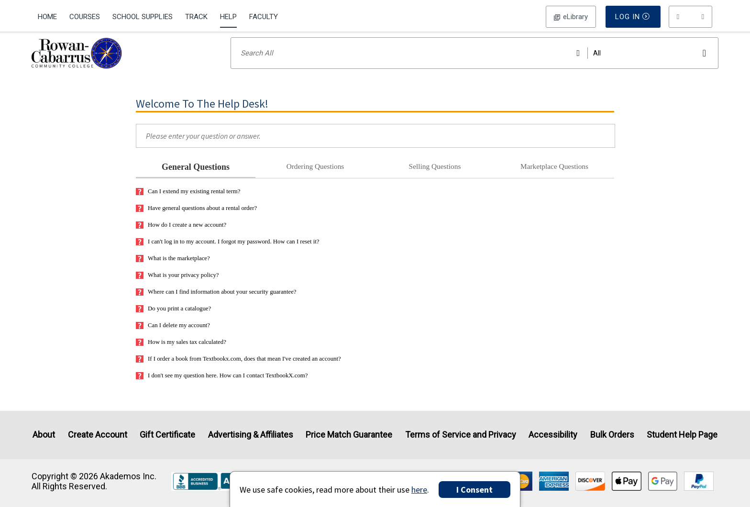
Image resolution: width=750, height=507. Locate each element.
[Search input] (474, 65)
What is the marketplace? (173, 271)
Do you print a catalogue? (173, 321)
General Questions (196, 179)
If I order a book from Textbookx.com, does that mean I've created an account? (238, 371)
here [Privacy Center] (419, 489)
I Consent (474, 489)
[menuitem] (50, 16)
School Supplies (142, 16)
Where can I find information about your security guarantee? (216, 304)
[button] (691, 17)
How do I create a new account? (181, 237)
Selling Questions (435, 179)
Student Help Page (682, 435)
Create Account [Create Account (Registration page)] (97, 435)
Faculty (263, 16)
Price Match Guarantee (349, 435)
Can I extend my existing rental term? (188, 204)
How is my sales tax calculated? (181, 354)
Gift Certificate (167, 435)
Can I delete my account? (173, 338)
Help (228, 16)
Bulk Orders (612, 435)
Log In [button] (571, 17)
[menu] (691, 17)
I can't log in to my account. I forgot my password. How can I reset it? (228, 254)
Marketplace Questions (554, 179)
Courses (84, 16)
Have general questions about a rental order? (196, 220)
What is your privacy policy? (177, 287)
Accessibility (553, 435)
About (44, 435)
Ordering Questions (315, 179)
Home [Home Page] (47, 16)
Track (196, 16)
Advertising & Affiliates (250, 435)
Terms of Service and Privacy (460, 435)
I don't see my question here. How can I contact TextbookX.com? (222, 388)
